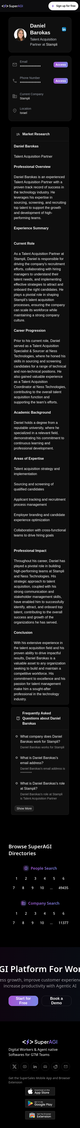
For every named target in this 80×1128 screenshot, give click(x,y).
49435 (63, 887)
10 (42, 887)
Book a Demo (56, 1000)
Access (60, 64)
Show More (24, 808)
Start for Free (23, 1000)
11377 (63, 922)
